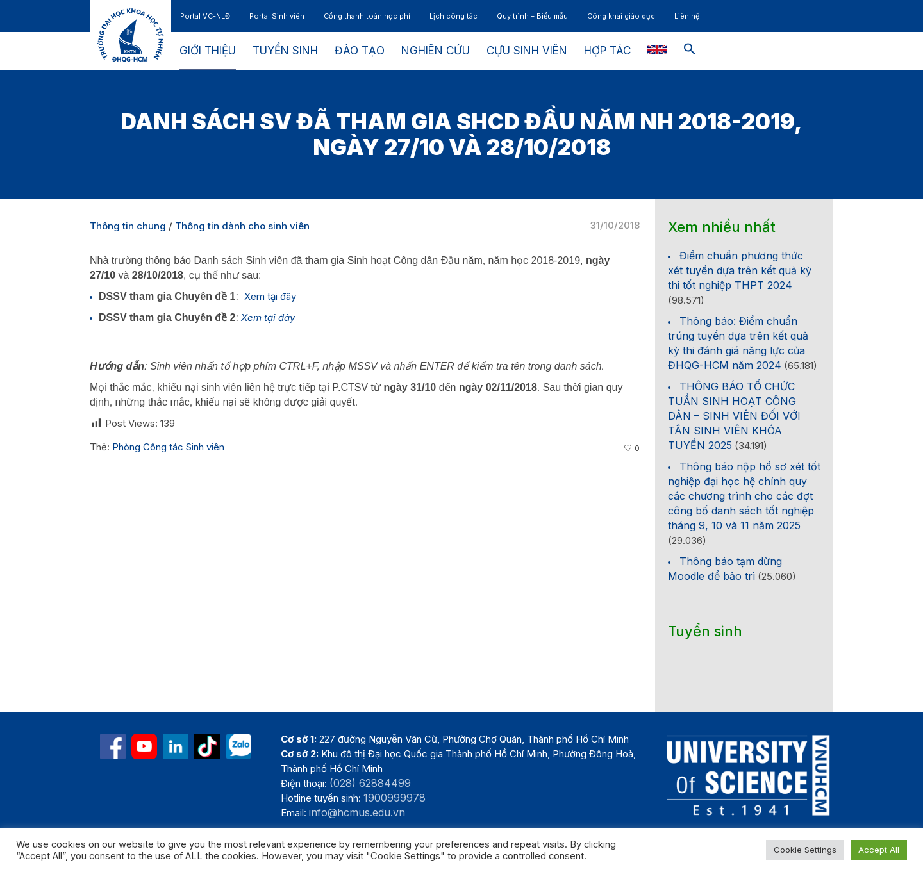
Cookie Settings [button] (805, 849)
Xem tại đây (270, 296)
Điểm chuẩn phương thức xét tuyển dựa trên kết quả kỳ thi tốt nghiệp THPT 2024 (739, 270)
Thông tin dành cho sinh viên (242, 226)
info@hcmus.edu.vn (357, 812)
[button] (689, 51)
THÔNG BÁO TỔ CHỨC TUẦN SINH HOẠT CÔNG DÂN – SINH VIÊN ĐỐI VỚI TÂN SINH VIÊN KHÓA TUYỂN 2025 (734, 416)
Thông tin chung (128, 226)
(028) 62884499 (370, 783)
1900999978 (394, 797)
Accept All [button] (878, 849)
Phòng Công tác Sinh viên (168, 447)
